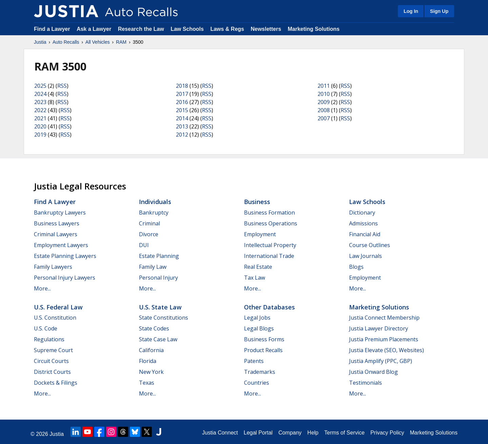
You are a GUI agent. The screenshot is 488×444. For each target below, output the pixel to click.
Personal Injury (158, 277)
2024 (40, 94)
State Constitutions (163, 317)
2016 (182, 102)
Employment (260, 234)
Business (257, 202)
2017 (182, 94)
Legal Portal (258, 433)
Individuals (155, 202)
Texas (146, 382)
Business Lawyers (56, 223)
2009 (324, 102)
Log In (411, 11)
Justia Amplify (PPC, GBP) (380, 361)
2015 (182, 110)
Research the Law (141, 29)
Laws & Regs (227, 29)
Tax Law (254, 277)
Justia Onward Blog (373, 372)
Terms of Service (344, 433)
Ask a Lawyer (95, 29)
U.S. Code (45, 328)
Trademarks (259, 372)
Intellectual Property (270, 245)
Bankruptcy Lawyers (60, 212)
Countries (256, 382)
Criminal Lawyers (55, 234)
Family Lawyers (53, 266)
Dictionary (362, 212)
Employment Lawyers (61, 245)
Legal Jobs (257, 317)
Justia (40, 42)
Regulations (49, 339)
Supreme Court (53, 350)
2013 (182, 126)
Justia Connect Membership (384, 317)
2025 (40, 85)
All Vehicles (97, 42)
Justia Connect (220, 433)
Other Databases (269, 307)
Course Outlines (369, 245)
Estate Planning (159, 256)
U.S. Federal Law (58, 307)
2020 (40, 126)
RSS (62, 85)
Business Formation (269, 212)
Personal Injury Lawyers (64, 277)
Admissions (363, 223)
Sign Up (439, 11)
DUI (144, 245)
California (151, 350)
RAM (121, 42)
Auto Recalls (66, 42)
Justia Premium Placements (383, 339)
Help (313, 433)
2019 (40, 134)
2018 (182, 85)
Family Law (152, 266)
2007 (324, 118)
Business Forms (264, 339)
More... (42, 288)
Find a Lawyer (52, 29)
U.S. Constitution (55, 317)
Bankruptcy (153, 212)
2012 (182, 134)
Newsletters (266, 29)
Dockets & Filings (55, 382)
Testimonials (365, 382)
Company (289, 433)
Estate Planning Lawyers (65, 256)
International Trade (269, 256)
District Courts (52, 372)
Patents (254, 361)
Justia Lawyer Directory (378, 328)
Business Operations (270, 223)
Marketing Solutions (314, 29)
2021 (40, 118)
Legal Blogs (259, 328)
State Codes (154, 328)
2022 (40, 110)
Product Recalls (263, 350)
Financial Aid (364, 234)
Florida (147, 361)
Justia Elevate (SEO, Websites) (386, 350)
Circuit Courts (51, 361)
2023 (40, 102)
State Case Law (158, 339)
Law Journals (365, 256)
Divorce (148, 234)
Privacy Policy (387, 433)
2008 (324, 110)
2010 (324, 94)
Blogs (356, 266)
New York (151, 372)
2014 (182, 118)
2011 (324, 85)
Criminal (149, 223)
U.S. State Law (160, 307)
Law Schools (187, 29)
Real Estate (258, 266)
